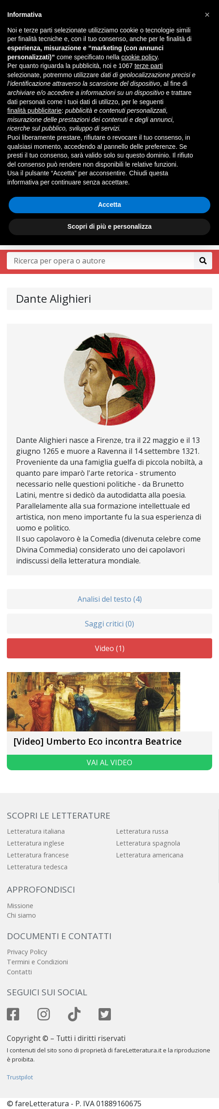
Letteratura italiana (36, 831)
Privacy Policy (27, 951)
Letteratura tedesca (37, 866)
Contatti (19, 971)
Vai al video (109, 762)
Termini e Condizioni (37, 961)
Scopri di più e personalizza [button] (109, 226)
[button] (207, 14)
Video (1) (110, 648)
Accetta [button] (109, 204)
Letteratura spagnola (148, 843)
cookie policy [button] (139, 57)
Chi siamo (21, 915)
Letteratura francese (38, 855)
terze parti (149, 65)
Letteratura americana (149, 855)
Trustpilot (20, 1077)
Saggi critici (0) (109, 624)
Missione (20, 905)
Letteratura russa (142, 831)
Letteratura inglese (35, 843)
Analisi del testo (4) (110, 599)
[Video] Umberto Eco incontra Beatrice (98, 741)
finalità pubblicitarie (34, 110)
